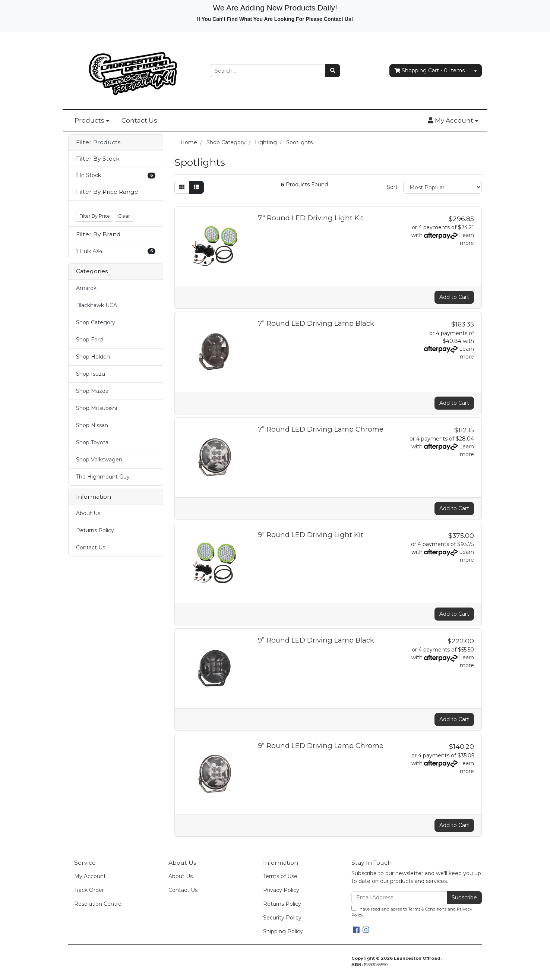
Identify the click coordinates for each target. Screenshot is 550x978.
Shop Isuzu (90, 373)
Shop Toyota (92, 442)
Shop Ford (89, 339)
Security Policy (282, 917)
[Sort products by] (442, 187)
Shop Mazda (92, 391)
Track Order (89, 890)
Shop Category (95, 322)
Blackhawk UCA (96, 305)
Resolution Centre (97, 903)
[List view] (196, 187)
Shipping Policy (283, 931)
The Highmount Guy (103, 476)
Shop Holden (93, 356)
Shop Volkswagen (99, 459)
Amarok (86, 288)
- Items (429, 71)
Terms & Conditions (427, 909)
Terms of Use (280, 876)
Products (89, 120)
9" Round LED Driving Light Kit (310, 534)
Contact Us (139, 120)
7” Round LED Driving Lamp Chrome (320, 429)
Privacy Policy (281, 890)
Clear (124, 216)
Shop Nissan (92, 425)
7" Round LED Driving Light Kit (311, 218)
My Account (90, 876)
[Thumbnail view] (181, 187)
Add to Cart (454, 297)
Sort (392, 187)
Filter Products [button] (98, 142)
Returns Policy (95, 530)
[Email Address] (399, 897)
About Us (88, 513)
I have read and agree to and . (411, 912)
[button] (453, 121)
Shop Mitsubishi (96, 408)
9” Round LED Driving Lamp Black (316, 640)
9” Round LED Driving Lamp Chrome (320, 745)
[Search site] (332, 70)
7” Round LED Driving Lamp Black (316, 323)
